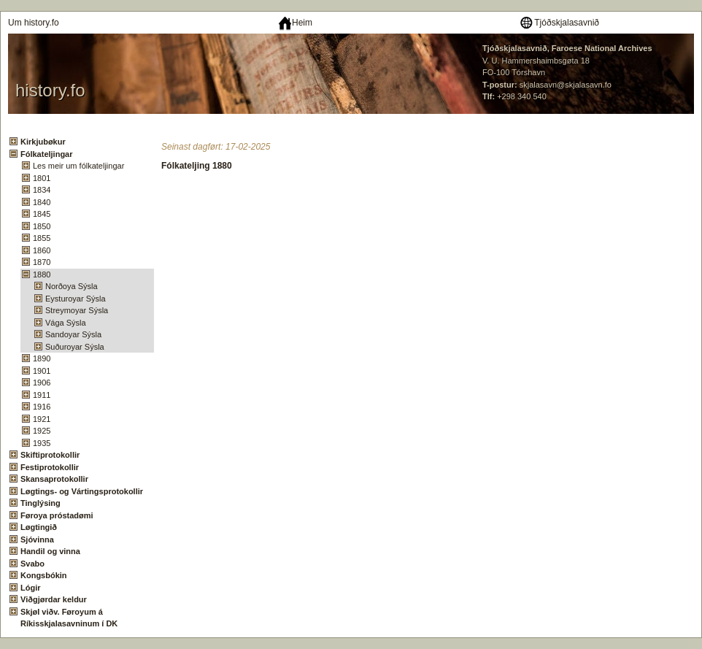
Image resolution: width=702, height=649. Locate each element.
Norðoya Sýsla (71, 286)
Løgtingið (38, 527)
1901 (41, 370)
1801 (41, 178)
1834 (41, 189)
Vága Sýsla (65, 322)
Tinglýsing (40, 503)
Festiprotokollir (49, 467)
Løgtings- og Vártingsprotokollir (81, 491)
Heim (295, 23)
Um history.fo (33, 23)
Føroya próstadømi (56, 515)
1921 (41, 419)
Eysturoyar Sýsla (75, 298)
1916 (41, 406)
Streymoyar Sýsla (76, 310)
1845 (41, 214)
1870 (41, 262)
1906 (41, 382)
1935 (41, 443)
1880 (41, 274)
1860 (41, 250)
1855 (41, 238)
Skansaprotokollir (54, 479)
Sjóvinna (37, 539)
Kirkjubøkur (43, 141)
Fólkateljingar (46, 154)
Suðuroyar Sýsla (74, 346)
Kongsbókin (43, 575)
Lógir (30, 587)
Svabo (32, 563)
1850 (41, 226)
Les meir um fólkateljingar (78, 165)
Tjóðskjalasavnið (559, 23)
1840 (41, 202)
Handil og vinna (50, 551)
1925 (41, 430)
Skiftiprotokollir (50, 454)
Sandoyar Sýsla (73, 334)
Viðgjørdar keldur (53, 599)
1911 (41, 395)
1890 (41, 358)
